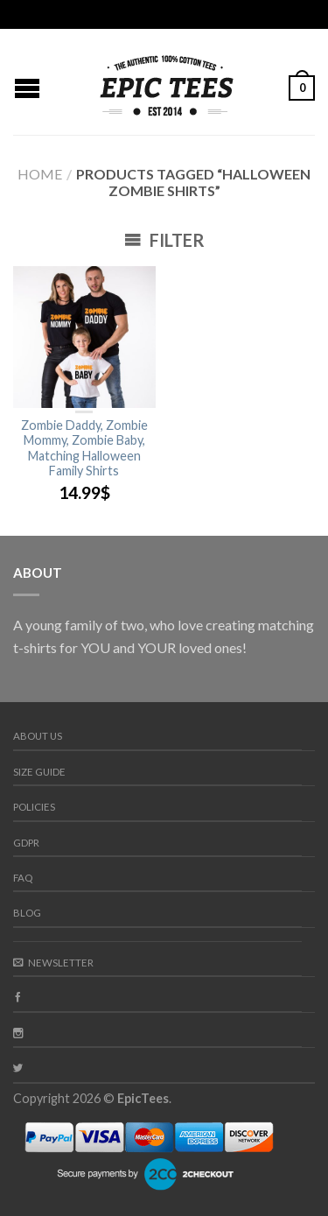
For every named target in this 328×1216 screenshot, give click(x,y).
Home (39, 173)
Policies (34, 806)
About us (37, 736)
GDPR (26, 842)
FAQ (22, 877)
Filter (164, 239)
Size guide (39, 771)
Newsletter (53, 962)
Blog (27, 912)
